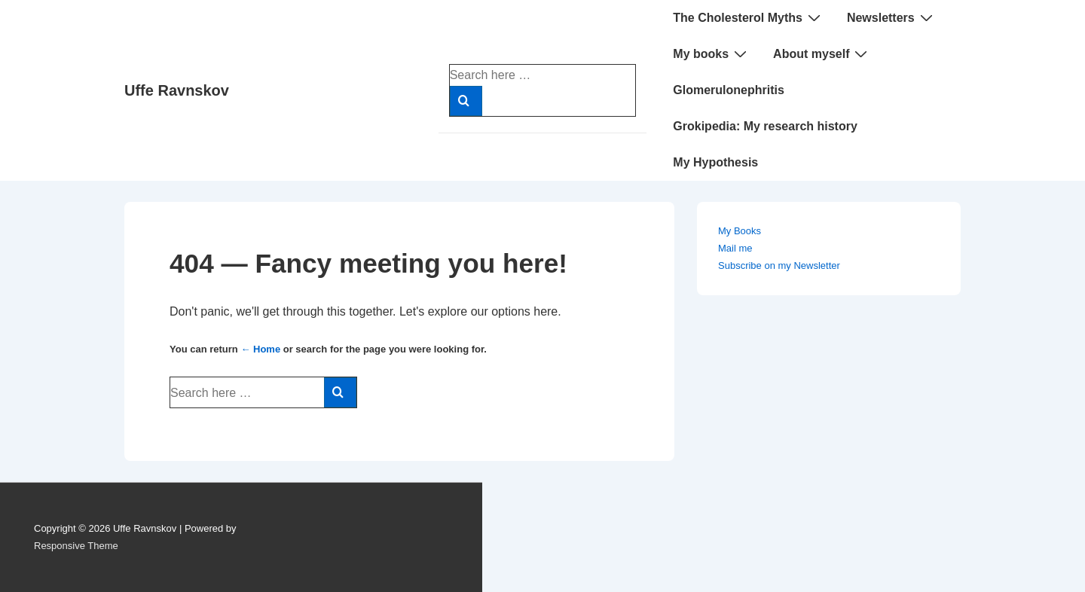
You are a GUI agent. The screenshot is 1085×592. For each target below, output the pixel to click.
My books (711, 53)
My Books (739, 230)
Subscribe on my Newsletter (779, 265)
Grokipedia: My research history (765, 126)
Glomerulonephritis (728, 90)
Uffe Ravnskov (176, 90)
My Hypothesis (715, 162)
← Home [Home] (260, 349)
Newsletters (892, 17)
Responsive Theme (76, 545)
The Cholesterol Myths (748, 17)
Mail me (735, 248)
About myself (822, 53)
